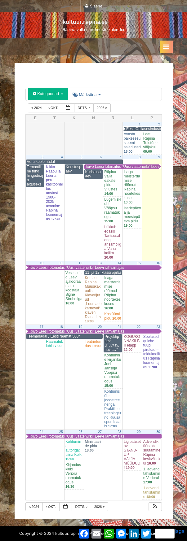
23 (158, 327)
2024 (37, 108)
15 (139, 263)
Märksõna (87, 94)
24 (41, 432)
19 (80, 327)
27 (100, 432)
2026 (102, 108)
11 (61, 263)
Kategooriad (48, 93)
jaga (170, 533)
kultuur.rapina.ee (85, 21)
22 (139, 327)
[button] (155, 507)
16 (158, 263)
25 (61, 432)
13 (100, 263)
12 (80, 263)
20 (100, 327)
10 (41, 263)
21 (119, 327)
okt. (53, 108)
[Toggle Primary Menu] (166, 47)
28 (119, 432)
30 (158, 432)
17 (41, 327)
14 (119, 263)
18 (61, 327)
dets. (84, 108)
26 (80, 432)
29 (139, 432)
